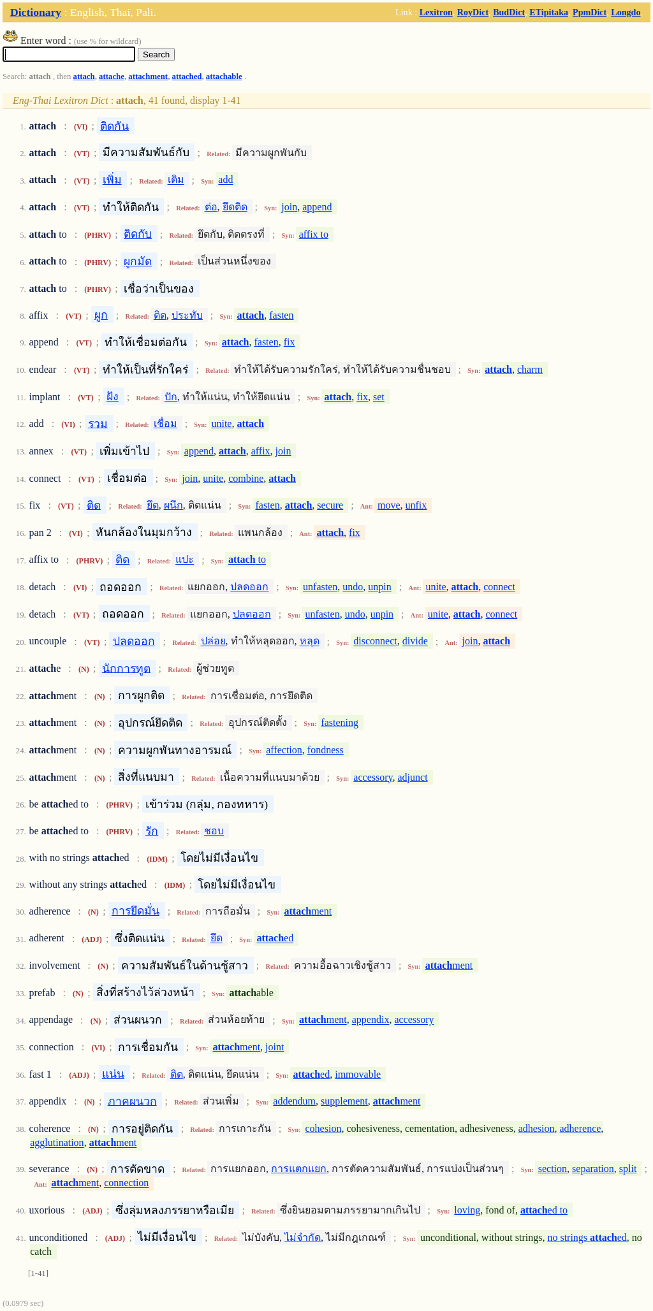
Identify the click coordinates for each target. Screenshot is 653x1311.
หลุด (309, 641)
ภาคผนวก (132, 1100)
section (552, 1168)
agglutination (57, 1143)
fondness (325, 749)
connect (499, 586)
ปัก (171, 396)
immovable (358, 1074)
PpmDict (589, 12)
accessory (372, 777)
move (389, 505)
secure (330, 505)
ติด (160, 315)
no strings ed (586, 1237)
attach (84, 76)
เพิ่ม (112, 179)
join (289, 206)
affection (284, 749)
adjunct (412, 777)
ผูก (101, 314)
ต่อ (211, 206)
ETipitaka (548, 12)
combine (245, 478)
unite (221, 423)
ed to (544, 1210)
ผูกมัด (138, 261)
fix (289, 342)
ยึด (153, 505)
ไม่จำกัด (302, 1237)
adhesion (536, 1128)
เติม (176, 180)
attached (187, 76)
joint (274, 1046)
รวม (98, 423)
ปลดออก (249, 586)
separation (593, 1168)
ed (274, 938)
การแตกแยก (298, 1168)
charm (530, 369)
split (628, 1168)
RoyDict (472, 12)
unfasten (320, 586)
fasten (281, 315)
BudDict (509, 12)
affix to (313, 234)
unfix (416, 505)
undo (352, 586)
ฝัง (112, 396)
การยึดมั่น (135, 910)
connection (126, 1183)
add (225, 180)
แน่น (113, 1074)
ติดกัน (114, 125)
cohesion (323, 1128)
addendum (294, 1101)
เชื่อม (165, 423)
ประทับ (187, 315)
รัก (151, 830)
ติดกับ (138, 234)
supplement (344, 1101)
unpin (379, 586)
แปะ (184, 559)
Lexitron (436, 12)
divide (415, 641)
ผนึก (173, 505)
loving (467, 1210)
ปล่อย (213, 641)
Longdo (625, 12)
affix (260, 450)
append (317, 206)
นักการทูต (126, 668)
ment (308, 911)
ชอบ (214, 830)
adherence (580, 1128)
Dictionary (35, 12)
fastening (339, 722)
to (247, 559)
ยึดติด (235, 206)
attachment (148, 76)
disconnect (375, 641)
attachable (224, 76)
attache (111, 76)
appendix (371, 1020)
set (379, 396)
